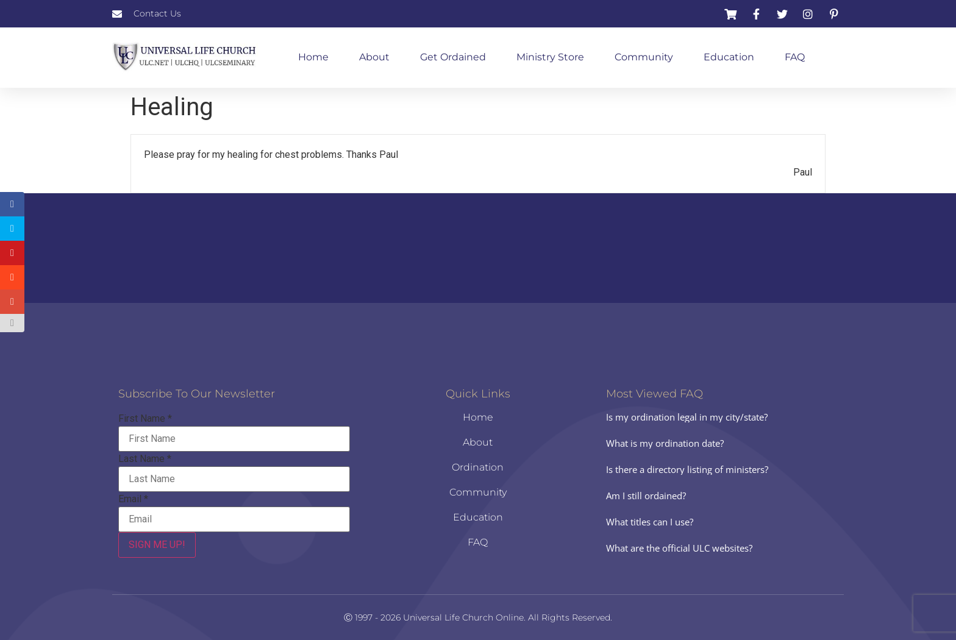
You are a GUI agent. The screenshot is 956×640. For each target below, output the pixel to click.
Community (644, 57)
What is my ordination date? (665, 443)
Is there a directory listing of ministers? (687, 469)
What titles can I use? (649, 522)
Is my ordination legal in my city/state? (687, 417)
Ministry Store (550, 57)
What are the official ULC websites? (679, 548)
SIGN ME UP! (157, 544)
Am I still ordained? (646, 495)
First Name (145, 419)
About (374, 57)
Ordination (478, 467)
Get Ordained (453, 57)
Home (313, 57)
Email (133, 499)
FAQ (795, 57)
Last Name (144, 459)
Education (729, 57)
